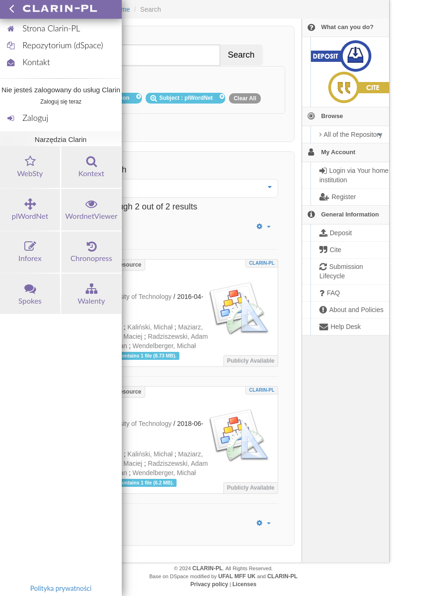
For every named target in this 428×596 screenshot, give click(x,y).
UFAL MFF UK (237, 576)
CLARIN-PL (261, 263)
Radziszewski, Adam (178, 336)
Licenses (244, 584)
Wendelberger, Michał (164, 346)
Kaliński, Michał (149, 327)
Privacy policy (209, 584)
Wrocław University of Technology (123, 296)
